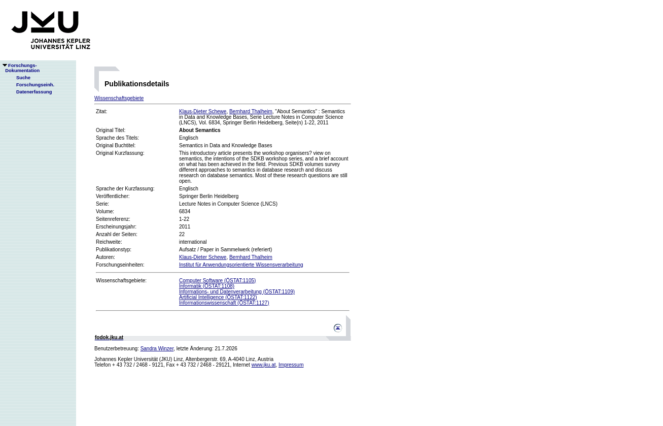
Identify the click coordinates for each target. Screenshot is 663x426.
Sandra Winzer (157, 348)
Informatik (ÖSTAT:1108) (206, 286)
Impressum (290, 365)
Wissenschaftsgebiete (119, 98)
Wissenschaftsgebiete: (121, 280)
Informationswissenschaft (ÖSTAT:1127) (224, 303)
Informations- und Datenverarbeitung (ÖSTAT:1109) (237, 291)
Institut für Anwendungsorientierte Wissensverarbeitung (241, 265)
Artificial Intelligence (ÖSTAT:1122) (218, 297)
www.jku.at (264, 365)
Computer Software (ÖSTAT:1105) (217, 280)
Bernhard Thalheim (250, 111)
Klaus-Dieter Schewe (202, 111)
